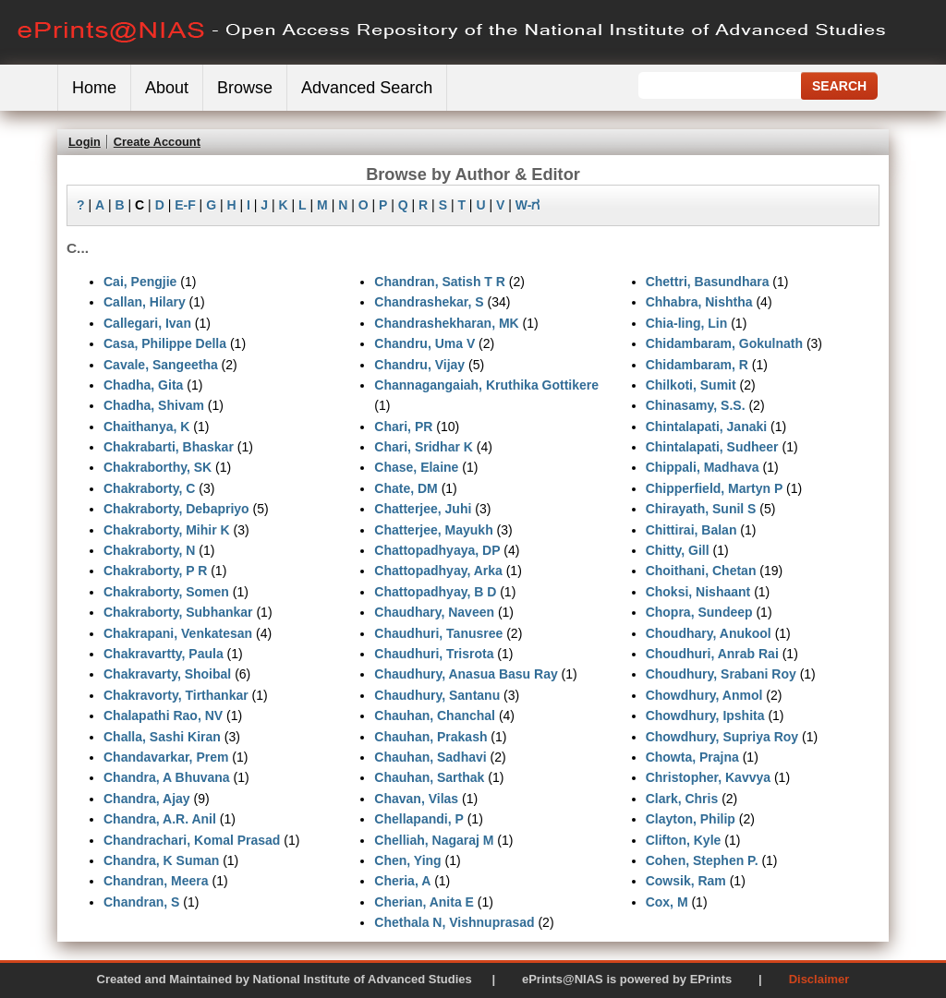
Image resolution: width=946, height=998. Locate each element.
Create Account (157, 142)
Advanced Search (366, 87)
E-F (185, 205)
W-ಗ (527, 205)
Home (94, 87)
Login (84, 142)
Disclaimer (819, 979)
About (166, 87)
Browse (245, 87)
